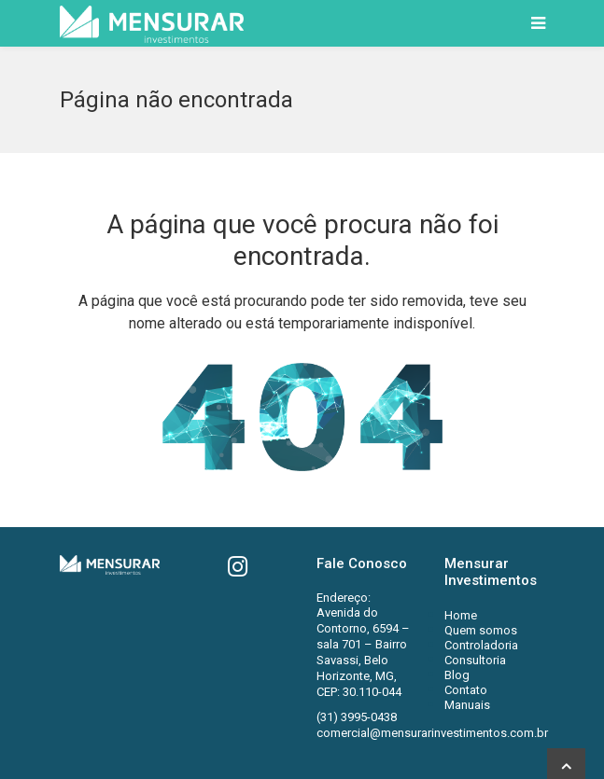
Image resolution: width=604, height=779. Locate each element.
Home (460, 615)
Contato (465, 690)
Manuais (467, 705)
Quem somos (480, 630)
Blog (457, 675)
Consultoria (475, 660)
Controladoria (481, 645)
